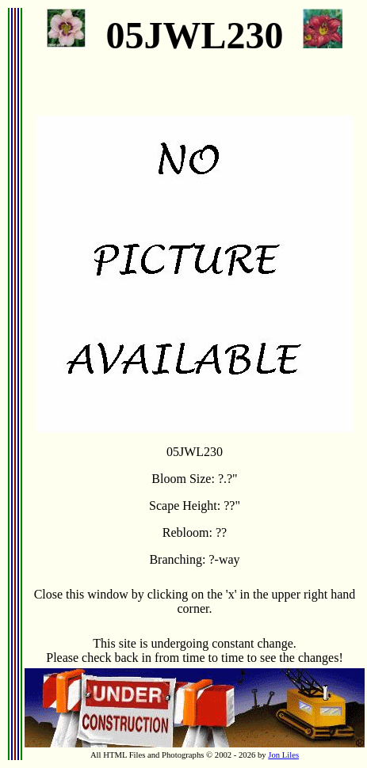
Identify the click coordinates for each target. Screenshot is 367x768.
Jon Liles (283, 755)
